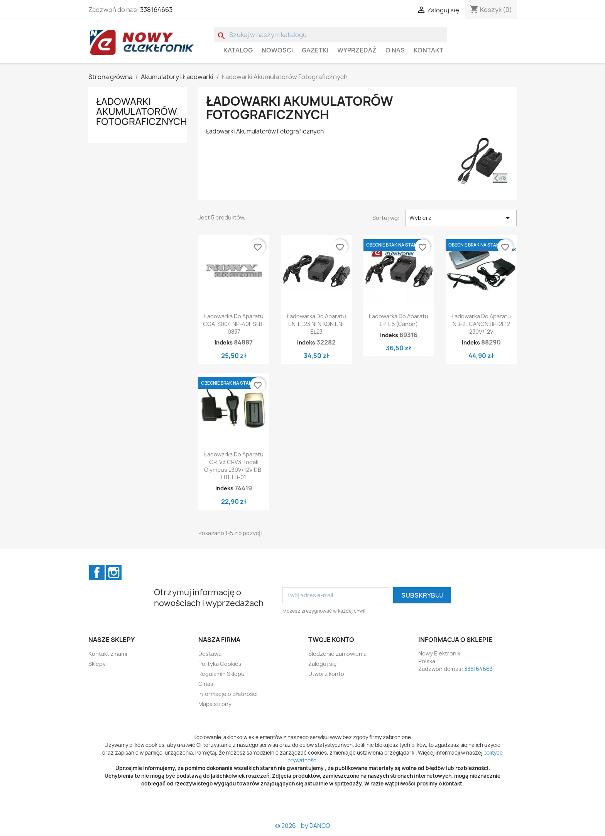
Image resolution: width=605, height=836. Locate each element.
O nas (395, 50)
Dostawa (209, 653)
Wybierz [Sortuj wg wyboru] (460, 218)
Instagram (114, 572)
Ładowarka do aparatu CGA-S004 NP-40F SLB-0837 (234, 323)
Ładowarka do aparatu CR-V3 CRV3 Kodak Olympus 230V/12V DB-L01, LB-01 (234, 466)
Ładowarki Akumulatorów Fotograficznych (141, 111)
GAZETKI (315, 50)
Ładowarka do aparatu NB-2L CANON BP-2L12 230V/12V (481, 323)
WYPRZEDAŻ (357, 50)
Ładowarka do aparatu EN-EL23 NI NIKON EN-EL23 (316, 323)
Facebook (97, 572)
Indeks (224, 342)
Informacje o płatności (227, 694)
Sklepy (97, 663)
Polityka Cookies (220, 663)
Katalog (238, 50)
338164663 (156, 9)
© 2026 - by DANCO (302, 826)
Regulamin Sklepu (221, 673)
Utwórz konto (326, 673)
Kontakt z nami (107, 653)
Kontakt (428, 50)
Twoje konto (331, 639)
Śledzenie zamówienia (337, 653)
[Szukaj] (330, 34)
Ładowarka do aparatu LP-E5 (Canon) (398, 320)
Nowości (277, 50)
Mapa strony (215, 704)
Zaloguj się (322, 663)
